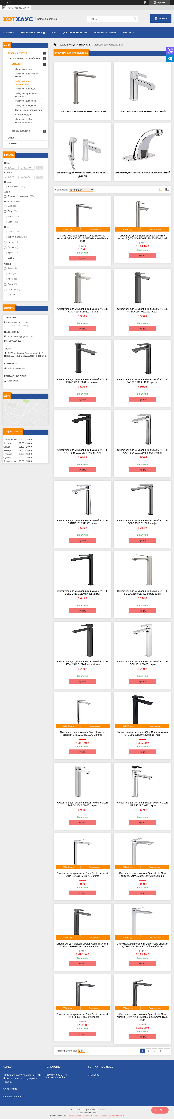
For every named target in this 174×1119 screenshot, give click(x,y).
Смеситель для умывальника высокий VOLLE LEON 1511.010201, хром (142, 663)
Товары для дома (21, 130)
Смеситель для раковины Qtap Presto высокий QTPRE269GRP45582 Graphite (82, 1015)
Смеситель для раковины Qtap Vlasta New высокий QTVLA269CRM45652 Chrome (142, 874)
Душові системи (23, 69)
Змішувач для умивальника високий (82, 111)
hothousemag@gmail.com (20, 336)
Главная (8, 32)
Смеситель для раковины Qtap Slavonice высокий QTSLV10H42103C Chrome (82, 733)
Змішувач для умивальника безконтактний (142, 172)
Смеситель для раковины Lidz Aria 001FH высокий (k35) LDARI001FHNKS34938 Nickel (142, 237)
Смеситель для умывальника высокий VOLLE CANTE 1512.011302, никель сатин (142, 451)
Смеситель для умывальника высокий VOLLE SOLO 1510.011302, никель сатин (142, 592)
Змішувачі (84, 44)
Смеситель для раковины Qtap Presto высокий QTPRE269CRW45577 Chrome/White (142, 945)
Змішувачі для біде (25, 88)
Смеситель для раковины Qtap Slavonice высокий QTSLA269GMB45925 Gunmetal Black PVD (82, 238)
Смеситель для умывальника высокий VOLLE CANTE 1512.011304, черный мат (82, 451)
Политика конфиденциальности (109, 1116)
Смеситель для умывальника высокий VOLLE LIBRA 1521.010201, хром (142, 804)
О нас (53, 32)
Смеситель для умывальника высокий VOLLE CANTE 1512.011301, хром (82, 522)
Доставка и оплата (75, 32)
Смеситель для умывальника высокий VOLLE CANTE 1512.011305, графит (142, 381)
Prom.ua (101, 1109)
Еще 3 (10, 258)
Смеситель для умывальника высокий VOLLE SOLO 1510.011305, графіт (142, 522)
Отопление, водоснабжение (26, 58)
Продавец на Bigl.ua (87, 1113)
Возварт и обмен (105, 32)
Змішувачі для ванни (26, 100)
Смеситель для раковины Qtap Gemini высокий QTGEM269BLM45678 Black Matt (142, 733)
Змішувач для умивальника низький (142, 111)
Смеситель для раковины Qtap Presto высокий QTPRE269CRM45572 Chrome (82, 874)
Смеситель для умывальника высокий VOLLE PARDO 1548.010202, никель (82, 310)
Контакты (129, 32)
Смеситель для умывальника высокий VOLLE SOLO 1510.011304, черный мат (82, 592)
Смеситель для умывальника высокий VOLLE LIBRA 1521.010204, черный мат (82, 381)
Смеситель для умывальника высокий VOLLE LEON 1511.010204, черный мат (82, 663)
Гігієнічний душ (23, 114)
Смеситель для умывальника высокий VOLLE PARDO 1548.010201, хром (82, 804)
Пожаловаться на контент (80, 1116)
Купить (82, 258)
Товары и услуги (31, 32)
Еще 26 (11, 294)
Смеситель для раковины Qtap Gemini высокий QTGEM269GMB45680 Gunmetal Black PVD (82, 945)
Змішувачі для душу (25, 105)
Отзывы (12, 143)
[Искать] (135, 19)
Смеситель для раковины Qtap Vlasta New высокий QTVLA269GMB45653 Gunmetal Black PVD (142, 1017)
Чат (159, 1110)
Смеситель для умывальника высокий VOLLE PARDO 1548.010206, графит (142, 310)
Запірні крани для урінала (28, 110)
